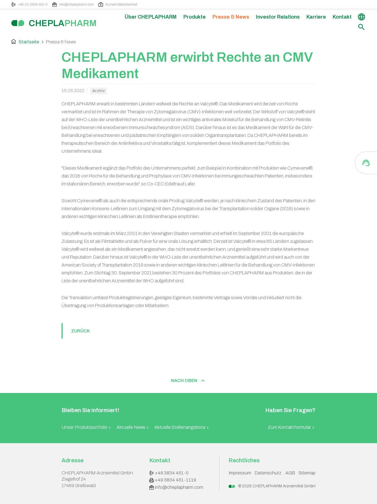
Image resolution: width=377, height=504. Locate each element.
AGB (290, 472)
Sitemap (307, 472)
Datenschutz (268, 472)
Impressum (240, 472)
